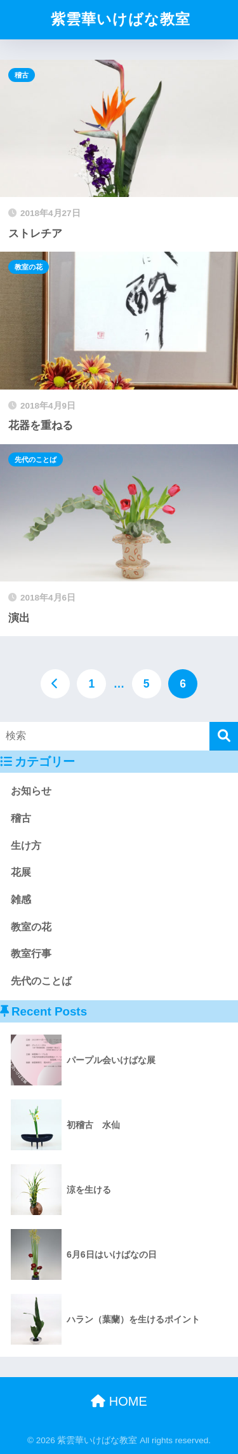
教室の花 (29, 267)
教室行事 (31, 953)
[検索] (223, 736)
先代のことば (35, 459)
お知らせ (31, 790)
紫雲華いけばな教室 (120, 19)
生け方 (26, 845)
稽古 (22, 75)
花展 (21, 872)
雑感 (21, 899)
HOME (119, 1401)
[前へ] (55, 683)
